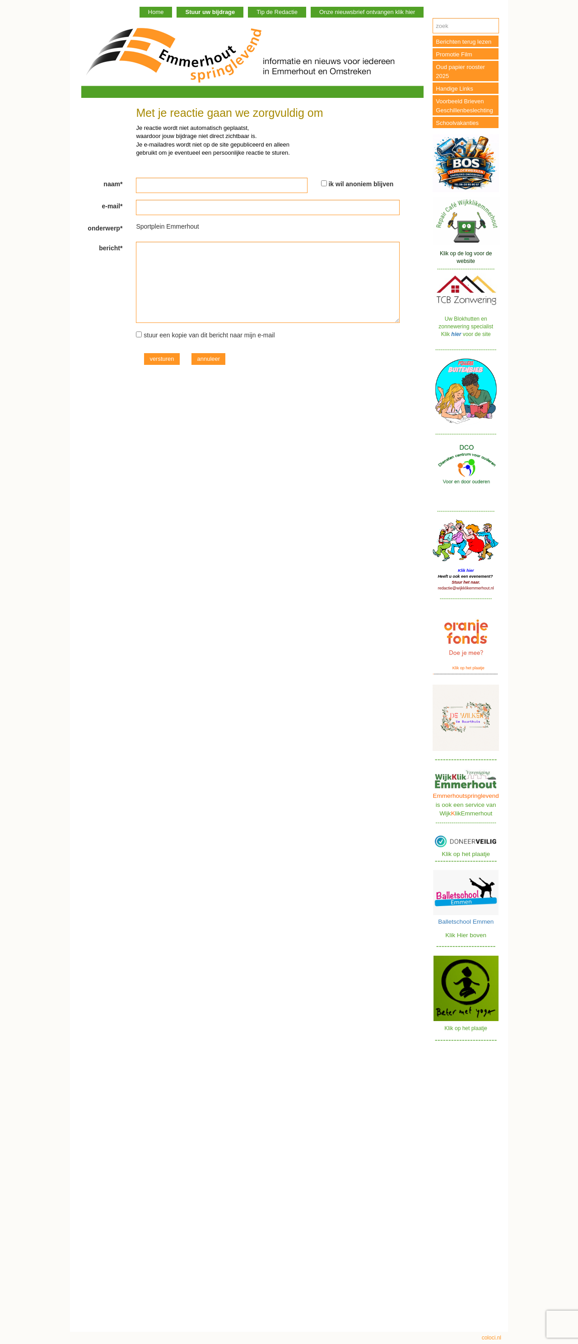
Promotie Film (454, 54)
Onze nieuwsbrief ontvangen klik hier (367, 12)
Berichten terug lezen (463, 41)
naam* (112, 184)
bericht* (110, 248)
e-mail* (112, 206)
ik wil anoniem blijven (360, 184)
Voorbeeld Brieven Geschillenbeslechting (464, 106)
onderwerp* (105, 228)
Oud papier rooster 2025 (460, 71)
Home (156, 12)
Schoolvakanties (457, 123)
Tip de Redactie (277, 12)
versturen (161, 358)
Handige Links (454, 88)
